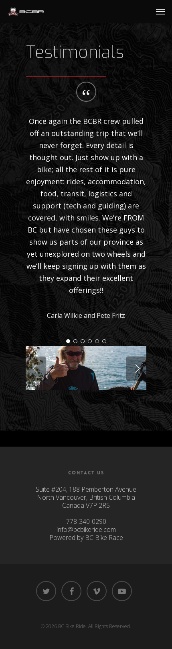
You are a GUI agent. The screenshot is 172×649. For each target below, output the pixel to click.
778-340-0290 (86, 521)
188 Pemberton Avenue (102, 489)
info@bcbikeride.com (86, 529)
